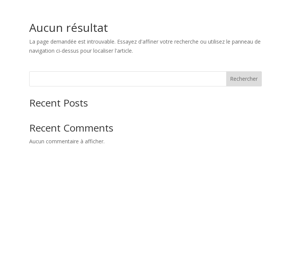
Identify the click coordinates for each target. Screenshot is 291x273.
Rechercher (244, 78)
